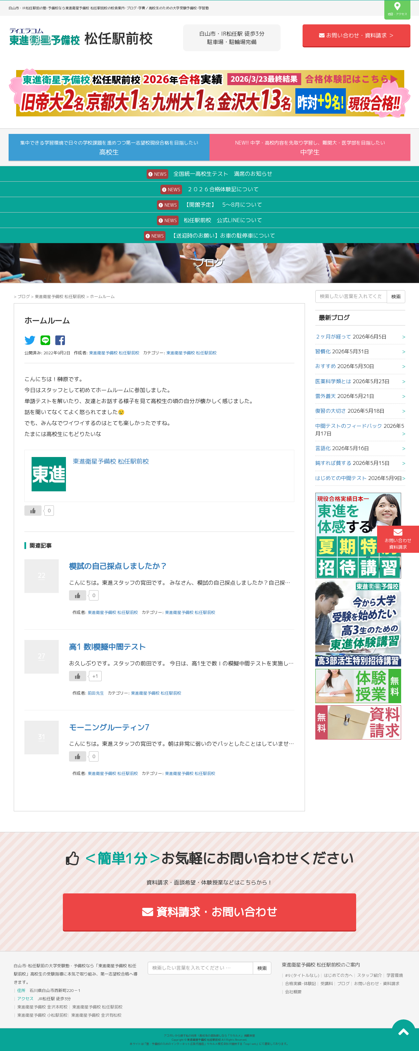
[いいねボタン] (33, 510)
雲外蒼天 (325, 396)
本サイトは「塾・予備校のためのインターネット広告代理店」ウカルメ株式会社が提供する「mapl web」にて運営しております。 (209, 1044)
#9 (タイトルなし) (302, 975)
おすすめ (325, 366)
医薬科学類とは (333, 381)
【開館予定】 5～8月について (209, 205)
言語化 (323, 448)
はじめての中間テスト (341, 478)
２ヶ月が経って (333, 336)
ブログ (24, 296)
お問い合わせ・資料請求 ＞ (356, 35)
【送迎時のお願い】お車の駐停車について (209, 236)
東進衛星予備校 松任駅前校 (60, 296)
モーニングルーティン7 (109, 727)
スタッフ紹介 (369, 975)
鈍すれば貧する (333, 463)
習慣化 (323, 351)
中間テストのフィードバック (348, 426)
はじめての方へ (338, 975)
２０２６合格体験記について (209, 189)
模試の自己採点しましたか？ (118, 566)
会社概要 (293, 992)
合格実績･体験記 (300, 983)
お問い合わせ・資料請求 (376, 983)
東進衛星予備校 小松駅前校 (42, 1015)
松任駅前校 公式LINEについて (209, 220)
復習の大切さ (330, 410)
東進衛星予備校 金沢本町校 (42, 1007)
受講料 (326, 983)
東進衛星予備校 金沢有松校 (96, 1015)
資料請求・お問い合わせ (209, 911)
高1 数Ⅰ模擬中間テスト (107, 646)
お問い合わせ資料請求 (398, 539)
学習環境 (394, 975)
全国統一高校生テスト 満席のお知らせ (209, 174)
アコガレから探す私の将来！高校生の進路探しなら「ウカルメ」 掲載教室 (209, 1035)
